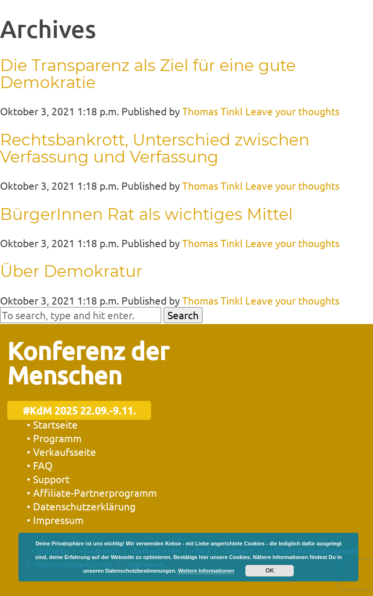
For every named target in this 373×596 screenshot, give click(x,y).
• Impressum (55, 519)
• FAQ (39, 465)
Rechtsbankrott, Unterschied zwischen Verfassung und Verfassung (154, 148)
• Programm (54, 438)
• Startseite (52, 424)
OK (269, 570)
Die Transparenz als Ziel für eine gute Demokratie (148, 73)
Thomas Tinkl (212, 111)
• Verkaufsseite (61, 451)
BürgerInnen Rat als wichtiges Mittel (146, 214)
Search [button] (183, 314)
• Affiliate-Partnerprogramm (92, 492)
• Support (48, 478)
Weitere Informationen (206, 571)
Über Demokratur (71, 271)
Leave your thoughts (292, 111)
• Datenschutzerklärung (81, 506)
